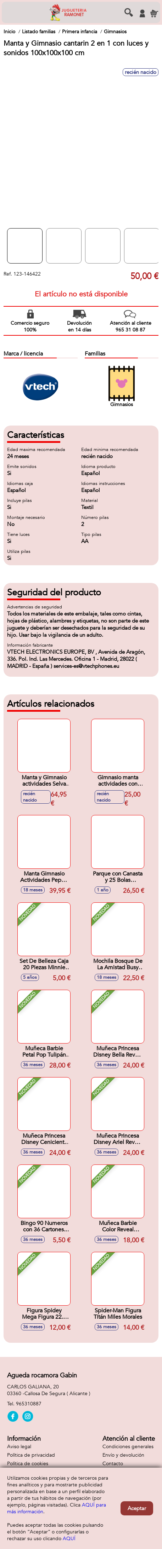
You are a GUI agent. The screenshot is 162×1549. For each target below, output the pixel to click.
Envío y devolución (123, 1455)
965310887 (28, 1403)
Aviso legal (19, 1446)
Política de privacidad (31, 1455)
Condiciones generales (127, 1446)
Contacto (112, 1463)
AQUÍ (69, 1538)
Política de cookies (27, 1463)
